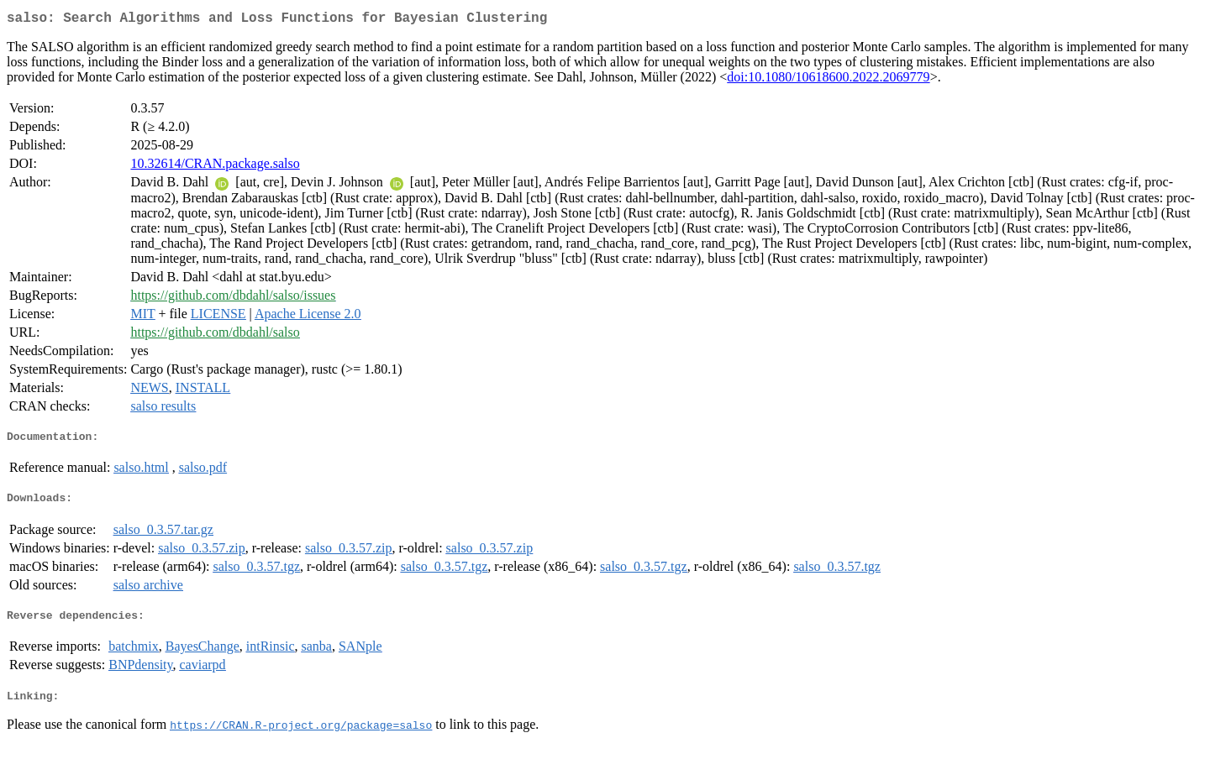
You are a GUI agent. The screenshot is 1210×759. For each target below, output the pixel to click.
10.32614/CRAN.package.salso (214, 167)
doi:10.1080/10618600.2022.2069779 (828, 80)
